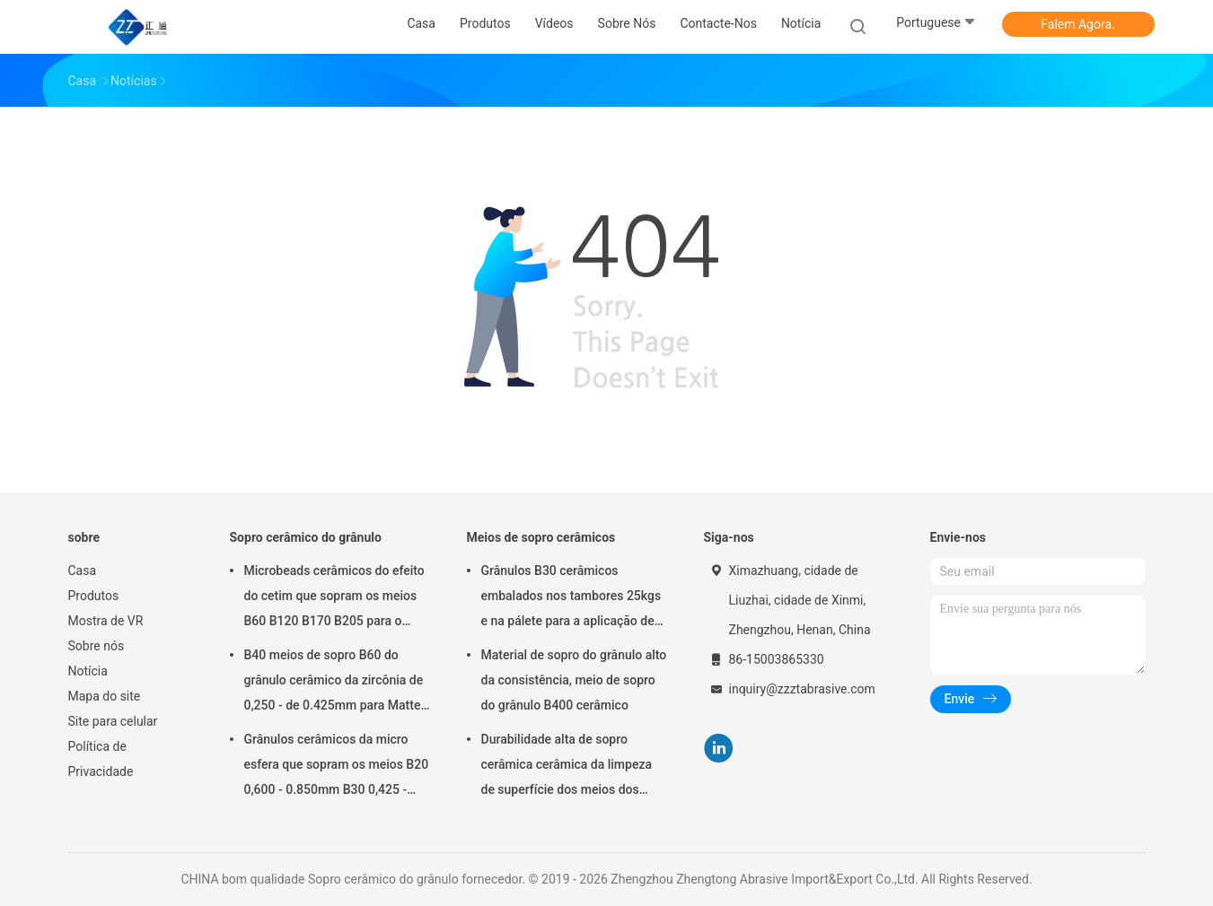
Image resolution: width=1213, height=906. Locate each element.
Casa (82, 570)
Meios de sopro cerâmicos (541, 537)
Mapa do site (104, 696)
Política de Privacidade (101, 759)
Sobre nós (96, 646)
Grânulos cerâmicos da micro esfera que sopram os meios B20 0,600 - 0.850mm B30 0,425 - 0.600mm (336, 767)
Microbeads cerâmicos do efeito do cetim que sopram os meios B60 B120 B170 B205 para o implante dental (334, 598)
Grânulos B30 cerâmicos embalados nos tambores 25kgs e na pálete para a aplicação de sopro (571, 598)
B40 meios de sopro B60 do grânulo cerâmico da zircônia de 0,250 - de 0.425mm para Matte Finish (334, 683)
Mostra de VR (106, 621)
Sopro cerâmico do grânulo (306, 537)
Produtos (93, 595)
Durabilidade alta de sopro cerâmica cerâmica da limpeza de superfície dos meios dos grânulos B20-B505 (567, 767)
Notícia (88, 671)
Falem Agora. (1077, 24)
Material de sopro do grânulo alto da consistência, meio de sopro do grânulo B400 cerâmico (574, 680)
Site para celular (113, 721)
